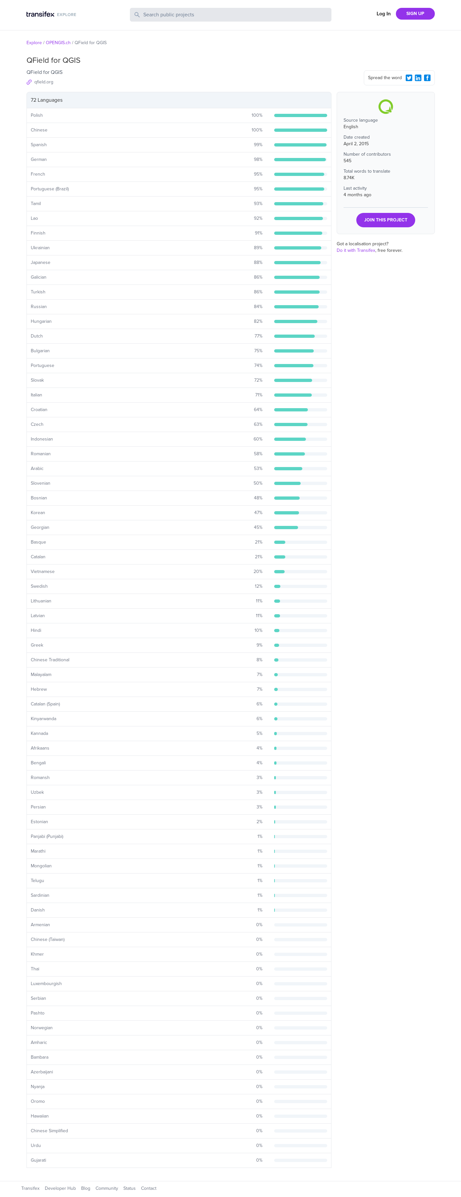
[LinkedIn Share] (418, 77)
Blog (85, 1188)
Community (107, 1188)
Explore (34, 42)
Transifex (30, 1188)
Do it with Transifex (356, 250)
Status (129, 1188)
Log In (384, 13)
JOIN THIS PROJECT (385, 220)
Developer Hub (60, 1188)
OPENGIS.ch (58, 42)
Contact (148, 1188)
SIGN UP (415, 13)
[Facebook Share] (427, 77)
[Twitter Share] (409, 77)
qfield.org (43, 82)
